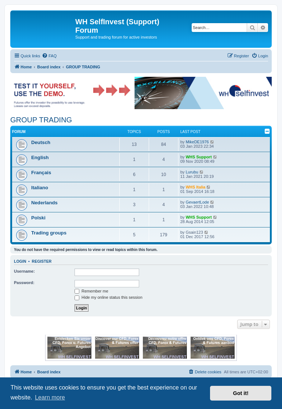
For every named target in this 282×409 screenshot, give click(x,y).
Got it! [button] (241, 393)
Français (41, 172)
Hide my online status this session (108, 297)
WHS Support (199, 157)
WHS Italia (196, 187)
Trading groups (48, 233)
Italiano (39, 187)
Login (20, 261)
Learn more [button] (50, 397)
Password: (24, 282)
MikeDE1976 (197, 142)
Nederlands (44, 202)
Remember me (91, 291)
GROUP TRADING (41, 120)
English (40, 157)
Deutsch (40, 142)
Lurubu (192, 172)
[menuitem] (49, 55)
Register (42, 261)
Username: (24, 271)
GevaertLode (197, 202)
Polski (38, 217)
